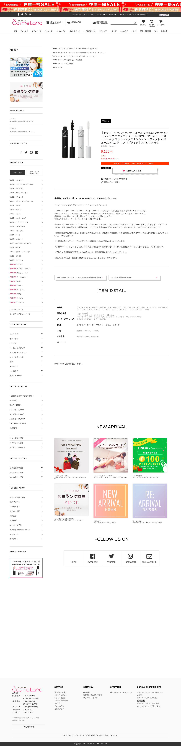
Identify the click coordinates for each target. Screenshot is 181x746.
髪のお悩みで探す (16, 473)
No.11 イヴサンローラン (19, 222)
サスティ (16, 264)
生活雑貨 (141, 701)
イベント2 (61, 60)
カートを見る (160, 23)
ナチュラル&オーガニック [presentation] (34, 173)
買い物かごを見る (60, 692)
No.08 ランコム (16, 210)
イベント (61, 64)
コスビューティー (19, 273)
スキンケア (49, 31)
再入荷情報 (70, 64)
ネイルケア (124, 31)
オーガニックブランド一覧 (20, 314)
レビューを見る (16, 525)
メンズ (134, 31)
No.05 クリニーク (16, 197)
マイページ (14, 534)
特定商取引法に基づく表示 (92, 695)
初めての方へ (15, 502)
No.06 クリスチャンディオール (21, 201)
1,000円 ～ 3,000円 (17, 410)
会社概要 (13, 520)
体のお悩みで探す (16, 477)
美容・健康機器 (145, 31)
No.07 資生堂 (15, 205)
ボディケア (103, 31)
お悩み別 (164, 31)
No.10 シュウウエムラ (18, 218)
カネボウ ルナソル (20, 269)
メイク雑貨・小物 (16, 357)
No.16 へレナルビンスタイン (20, 243)
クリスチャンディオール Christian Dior (72, 49)
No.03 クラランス (16, 189)
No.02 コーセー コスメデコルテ (21, 184)
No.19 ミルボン (16, 256)
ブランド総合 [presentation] (17, 173)
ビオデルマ (17, 302)
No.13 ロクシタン (16, 231)
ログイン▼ (112, 14)
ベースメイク (61, 31)
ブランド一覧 (36, 31)
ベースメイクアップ (17, 348)
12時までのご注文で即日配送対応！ (54, 22)
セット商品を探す (16, 438)
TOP (54, 49)
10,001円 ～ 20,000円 (18, 423)
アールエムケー (19, 277)
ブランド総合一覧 (16, 309)
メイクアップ (92, 49)
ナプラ (15, 294)
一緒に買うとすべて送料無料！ (22, 396)
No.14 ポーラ (15, 235)
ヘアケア (113, 31)
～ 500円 (13, 400)
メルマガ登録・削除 (17, 497)
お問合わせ (29, 727)
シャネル (16, 285)
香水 (155, 31)
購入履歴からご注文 (152, 23)
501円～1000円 (16, 405)
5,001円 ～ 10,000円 (17, 419)
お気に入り (143, 23)
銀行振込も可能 (74, 22)
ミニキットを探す (16, 443)
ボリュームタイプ (89, 56)
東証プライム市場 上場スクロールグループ (133, 14)
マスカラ (102, 52)
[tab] (17, 172)
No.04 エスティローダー (19, 193)
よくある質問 (15, 511)
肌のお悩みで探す (16, 468)
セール (60, 67)
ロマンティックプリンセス (149, 706)
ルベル (15, 281)
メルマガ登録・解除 (61, 701)
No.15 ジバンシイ (16, 239)
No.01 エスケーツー (17, 180)
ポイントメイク (74, 31)
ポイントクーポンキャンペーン (121, 692)
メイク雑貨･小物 (89, 31)
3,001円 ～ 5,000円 (17, 414)
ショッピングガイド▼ (79, 14)
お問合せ (13, 516)
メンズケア (14, 371)
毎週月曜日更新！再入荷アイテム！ (26, 130)
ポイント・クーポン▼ (98, 14)
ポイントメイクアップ (18, 353)
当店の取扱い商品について (20, 530)
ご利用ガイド (15, 507)
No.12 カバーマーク (17, 226)
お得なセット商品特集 (74, 60)
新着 (15, 31)
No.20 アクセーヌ (16, 260)
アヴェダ (16, 298)
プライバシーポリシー (91, 698)
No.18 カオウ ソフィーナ (20, 252)
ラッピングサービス (17, 448)
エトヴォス (17, 290)
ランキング (24, 31)
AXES (139, 695)
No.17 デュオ (15, 247)
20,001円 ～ (14, 428)
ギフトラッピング (60, 695)
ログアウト (14, 539)
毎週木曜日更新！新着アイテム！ (26, 120)
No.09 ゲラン (15, 214)
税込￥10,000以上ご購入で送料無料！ (100, 22)
